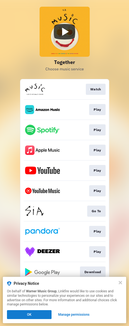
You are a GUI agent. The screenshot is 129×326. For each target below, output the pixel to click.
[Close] (120, 282)
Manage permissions (74, 315)
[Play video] (64, 31)
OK (29, 315)
